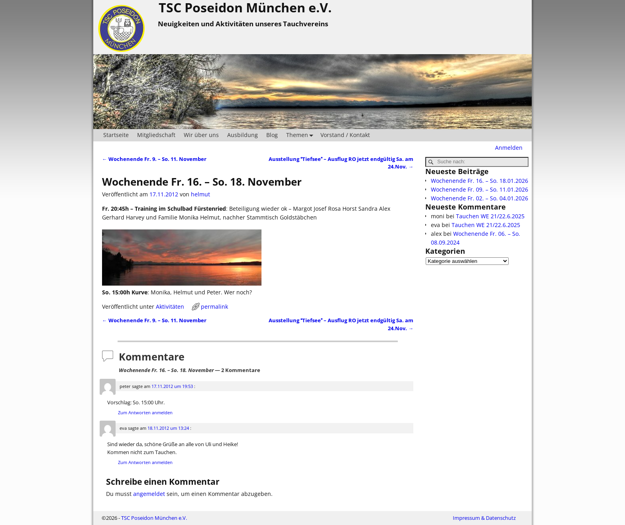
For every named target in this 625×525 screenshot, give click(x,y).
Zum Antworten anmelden (145, 412)
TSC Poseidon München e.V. (154, 517)
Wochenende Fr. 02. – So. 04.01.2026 (479, 198)
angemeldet (149, 494)
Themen (301, 135)
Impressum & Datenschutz (484, 517)
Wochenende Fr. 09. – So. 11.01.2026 (479, 189)
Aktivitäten (170, 306)
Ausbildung (242, 135)
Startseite (116, 135)
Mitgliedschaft (156, 135)
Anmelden (509, 147)
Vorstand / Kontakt (345, 135)
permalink (214, 306)
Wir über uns (201, 135)
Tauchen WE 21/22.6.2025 (490, 216)
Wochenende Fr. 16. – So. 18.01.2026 (479, 180)
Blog (272, 135)
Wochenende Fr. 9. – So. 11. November (154, 159)
